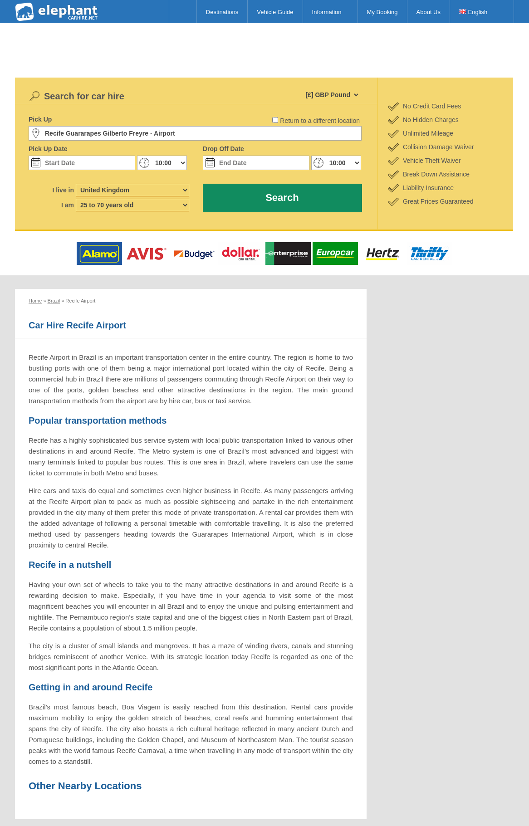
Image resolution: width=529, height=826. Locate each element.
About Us (428, 12)
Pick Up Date (48, 148)
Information (327, 12)
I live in (63, 190)
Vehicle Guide (275, 12)
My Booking (382, 12)
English (473, 12)
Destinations (222, 12)
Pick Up (40, 119)
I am (67, 205)
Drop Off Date (223, 148)
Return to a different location (320, 120)
